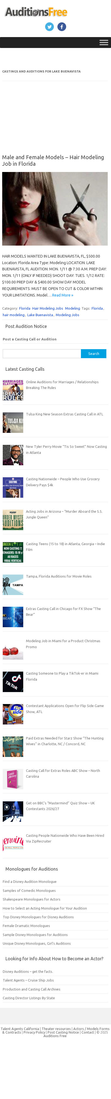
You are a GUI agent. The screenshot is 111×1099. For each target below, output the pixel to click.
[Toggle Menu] (104, 42)
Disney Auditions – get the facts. (28, 971)
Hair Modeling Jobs (47, 308)
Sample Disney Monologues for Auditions (35, 935)
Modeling (72, 308)
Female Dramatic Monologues (26, 926)
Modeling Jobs (67, 315)
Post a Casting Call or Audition (30, 339)
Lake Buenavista (40, 315)
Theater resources (56, 1029)
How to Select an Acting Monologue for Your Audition (45, 908)
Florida (24, 308)
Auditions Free (55, 1036)
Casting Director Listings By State (29, 998)
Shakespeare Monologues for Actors (31, 899)
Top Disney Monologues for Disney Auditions (38, 917)
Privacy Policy (35, 1032)
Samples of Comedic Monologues (29, 890)
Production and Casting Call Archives (31, 989)
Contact (88, 1032)
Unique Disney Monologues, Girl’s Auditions (37, 943)
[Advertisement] (40, 121)
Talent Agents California (20, 1029)
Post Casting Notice (63, 1032)
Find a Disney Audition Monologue (30, 881)
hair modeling (14, 315)
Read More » (62, 295)
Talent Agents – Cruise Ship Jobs (28, 980)
